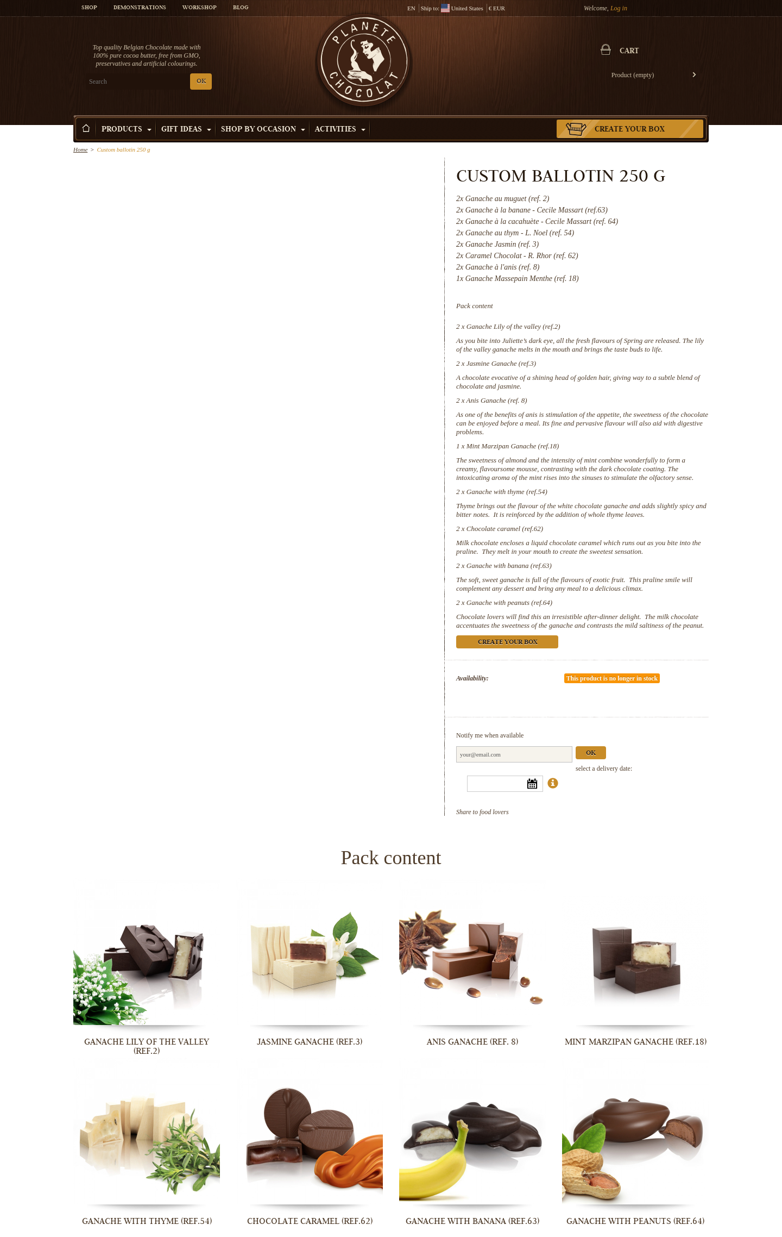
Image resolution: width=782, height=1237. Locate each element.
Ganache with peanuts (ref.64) (509, 602)
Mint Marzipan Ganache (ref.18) (512, 446)
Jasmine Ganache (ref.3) (501, 363)
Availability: (472, 678)
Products (127, 129)
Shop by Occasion (263, 129)
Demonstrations (139, 8)
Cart (629, 51)
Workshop (199, 8)
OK (201, 82)
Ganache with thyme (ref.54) (506, 492)
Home (80, 149)
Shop (89, 8)
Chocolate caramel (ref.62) (504, 528)
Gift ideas (186, 129)
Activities (340, 129)
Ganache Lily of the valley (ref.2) (513, 326)
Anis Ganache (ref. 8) (496, 400)
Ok (591, 753)
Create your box (630, 129)
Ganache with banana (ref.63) (509, 565)
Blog (240, 8)
